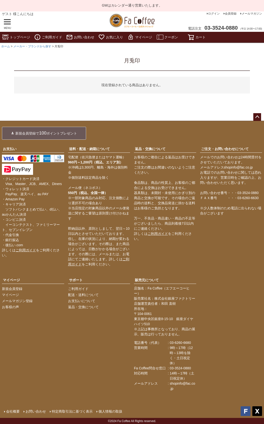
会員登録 (231, 13)
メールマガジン (252, 13)
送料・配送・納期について (89, 149)
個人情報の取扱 (110, 411)
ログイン (214, 13)
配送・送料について (83, 295)
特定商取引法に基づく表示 (72, 411)
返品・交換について (150, 149)
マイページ (139, 37)
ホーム (5, 46)
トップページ (16, 37)
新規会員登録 (12, 289)
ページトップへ (257, 117)
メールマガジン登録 (17, 301)
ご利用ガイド (48, 37)
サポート (76, 280)
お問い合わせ (80, 37)
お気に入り (110, 37)
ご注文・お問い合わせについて (225, 149)
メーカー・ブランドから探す (32, 46)
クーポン (167, 37)
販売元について (147, 280)
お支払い (10, 149)
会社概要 (12, 411)
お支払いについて (81, 301)
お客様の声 (10, 307)
